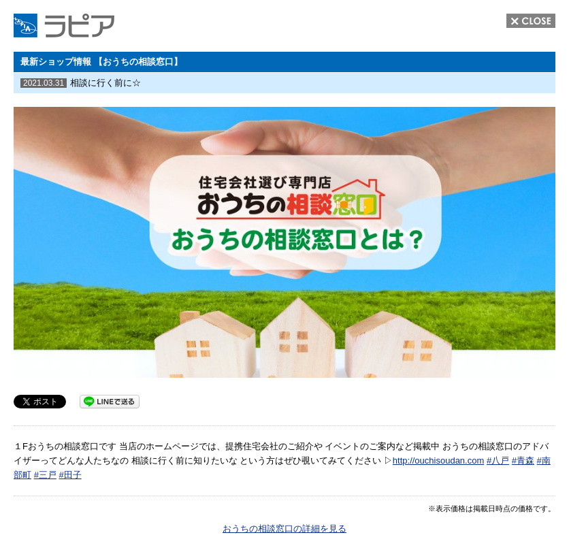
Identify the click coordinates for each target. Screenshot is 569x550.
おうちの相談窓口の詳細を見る (284, 528)
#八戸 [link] (498, 460)
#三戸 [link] (45, 475)
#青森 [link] (523, 460)
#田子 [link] (70, 475)
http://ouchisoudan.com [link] (438, 460)
